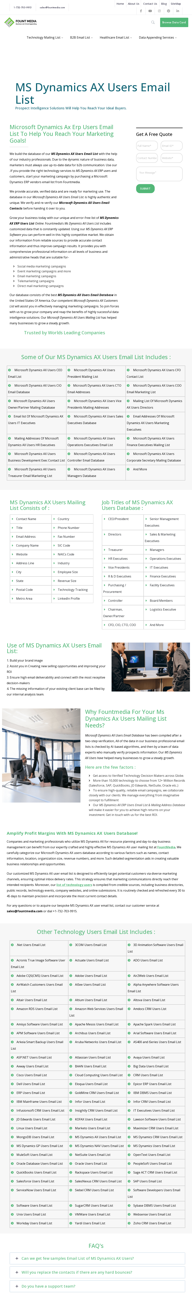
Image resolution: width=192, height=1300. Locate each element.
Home (120, 3)
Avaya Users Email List (149, 1057)
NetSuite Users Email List (92, 1155)
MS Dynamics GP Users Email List (39, 1146)
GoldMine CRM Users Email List (97, 1093)
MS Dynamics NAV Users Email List (99, 1146)
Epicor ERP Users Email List (152, 1084)
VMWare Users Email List (92, 1214)
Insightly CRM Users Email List (96, 1110)
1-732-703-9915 (23, 7)
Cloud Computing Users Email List (99, 1075)
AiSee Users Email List (90, 984)
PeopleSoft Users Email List (152, 1163)
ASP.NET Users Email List (34, 1057)
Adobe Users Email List (91, 976)
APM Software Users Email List (38, 1033)
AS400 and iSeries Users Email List (157, 1042)
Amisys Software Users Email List (39, 1024)
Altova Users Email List (149, 1000)
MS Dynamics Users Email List (154, 1146)
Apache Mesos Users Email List (96, 1024)
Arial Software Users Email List (154, 1033)
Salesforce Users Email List (35, 1181)
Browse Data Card (174, 22)
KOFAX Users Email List (91, 1119)
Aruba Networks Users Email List (98, 1042)
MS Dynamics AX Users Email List (98, 1137)
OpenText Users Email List (151, 1155)
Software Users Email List (34, 1205)
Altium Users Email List (91, 1000)
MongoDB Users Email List (35, 1137)
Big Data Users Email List (151, 1066)
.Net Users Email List (30, 945)
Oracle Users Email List (91, 1163)
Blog (164, 3)
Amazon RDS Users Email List (37, 1009)
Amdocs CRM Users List (149, 1009)
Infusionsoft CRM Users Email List (40, 1110)
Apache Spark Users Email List (154, 1024)
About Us (133, 3)
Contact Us (150, 3)
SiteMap (176, 3)
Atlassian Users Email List (93, 1057)
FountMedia (166, 847)
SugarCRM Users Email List (94, 1205)
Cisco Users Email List (31, 1075)
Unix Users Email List (31, 1214)
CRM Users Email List (148, 1075)
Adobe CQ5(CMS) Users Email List (39, 976)
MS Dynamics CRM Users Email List (157, 1137)
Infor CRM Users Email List (152, 1102)
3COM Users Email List (91, 945)
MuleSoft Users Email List (34, 1155)
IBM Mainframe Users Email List (39, 1102)
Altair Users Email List (31, 1000)
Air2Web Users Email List (150, 976)
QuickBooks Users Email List (36, 1172)
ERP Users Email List (30, 1093)
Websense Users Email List (152, 1214)
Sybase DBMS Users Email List (154, 1205)
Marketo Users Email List (92, 1128)
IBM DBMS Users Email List (152, 1093)
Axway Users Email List (32, 1066)
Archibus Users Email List (92, 1033)
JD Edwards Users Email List (35, 1119)
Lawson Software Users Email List (157, 1119)
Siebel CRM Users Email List (94, 1190)
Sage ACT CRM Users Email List (155, 1172)
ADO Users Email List (148, 960)
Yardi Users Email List (90, 1223)
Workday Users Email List (34, 1223)
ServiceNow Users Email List (36, 1190)
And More (139, 469)
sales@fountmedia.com (52, 7)
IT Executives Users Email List (154, 1110)
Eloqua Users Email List (91, 1084)
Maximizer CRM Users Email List (155, 1128)
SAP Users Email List (147, 1181)
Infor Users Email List (90, 1102)
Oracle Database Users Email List (39, 1163)
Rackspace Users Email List (94, 1172)
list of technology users (74, 885)
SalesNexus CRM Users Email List (98, 1181)
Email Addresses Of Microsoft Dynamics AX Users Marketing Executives (150, 423)
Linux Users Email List (31, 1128)
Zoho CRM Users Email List (152, 1223)
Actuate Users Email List (92, 960)
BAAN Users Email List (90, 1066)
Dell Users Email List (30, 1084)
